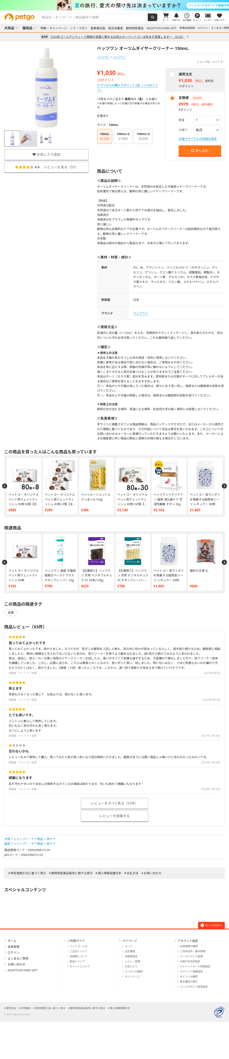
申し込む (200, 150)
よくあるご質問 (220, 28)
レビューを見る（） (46, 167)
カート (128, 946)
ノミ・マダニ (79, 28)
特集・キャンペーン (53, 28)
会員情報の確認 (189, 946)
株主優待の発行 (189, 981)
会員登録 (13, 947)
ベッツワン (103, 57)
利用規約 (26, 1008)
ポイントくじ (132, 976)
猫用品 (27, 28)
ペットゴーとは (79, 946)
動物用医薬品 (135, 28)
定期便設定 (131, 956)
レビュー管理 (132, 961)
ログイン (203, 28)
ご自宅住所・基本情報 (192, 951)
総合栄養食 (115, 28)
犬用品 (9, 28)
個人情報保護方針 (109, 873)
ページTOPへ (211, 925)
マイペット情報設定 (191, 971)
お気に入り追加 (46, 154)
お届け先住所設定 (190, 961)
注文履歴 (130, 951)
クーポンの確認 (134, 971)
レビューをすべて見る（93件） (114, 803)
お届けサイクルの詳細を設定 (198, 139)
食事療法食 (97, 28)
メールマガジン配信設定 (194, 986)
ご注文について (79, 951)
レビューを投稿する (114, 816)
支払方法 (133, 873)
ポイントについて (80, 966)
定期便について (79, 956)
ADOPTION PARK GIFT (161, 28)
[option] (114, 5)
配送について (77, 961)
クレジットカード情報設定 (195, 966)
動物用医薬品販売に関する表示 (72, 873)
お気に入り (131, 966)
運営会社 (11, 1008)
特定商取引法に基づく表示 (28, 873)
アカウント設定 (188, 941)
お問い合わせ (152, 873)
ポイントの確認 (189, 976)
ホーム (12, 941)
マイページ (129, 941)
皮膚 (11, 612)
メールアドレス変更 (191, 956)
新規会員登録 (187, 28)
